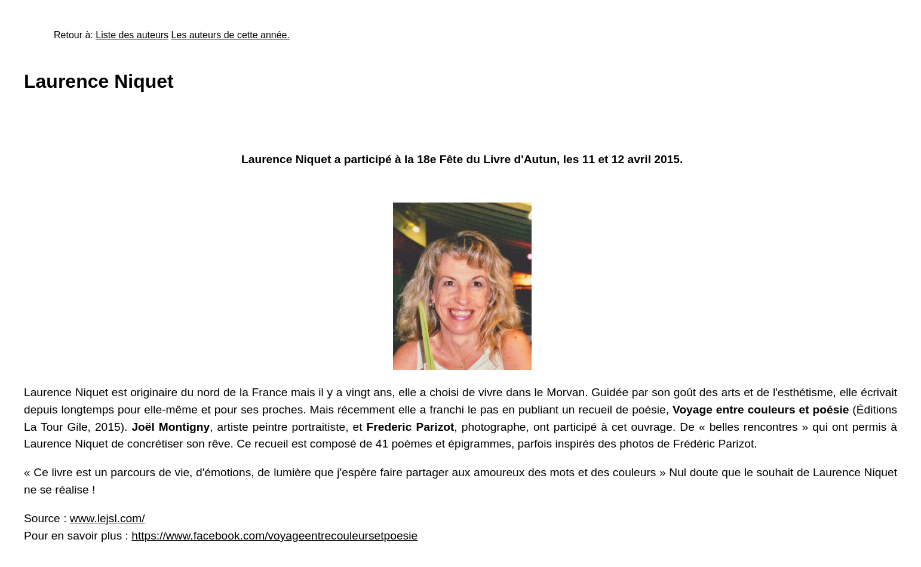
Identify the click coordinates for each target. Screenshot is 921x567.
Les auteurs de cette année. (230, 35)
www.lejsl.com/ (107, 518)
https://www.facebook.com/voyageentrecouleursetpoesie (274, 535)
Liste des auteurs (132, 35)
